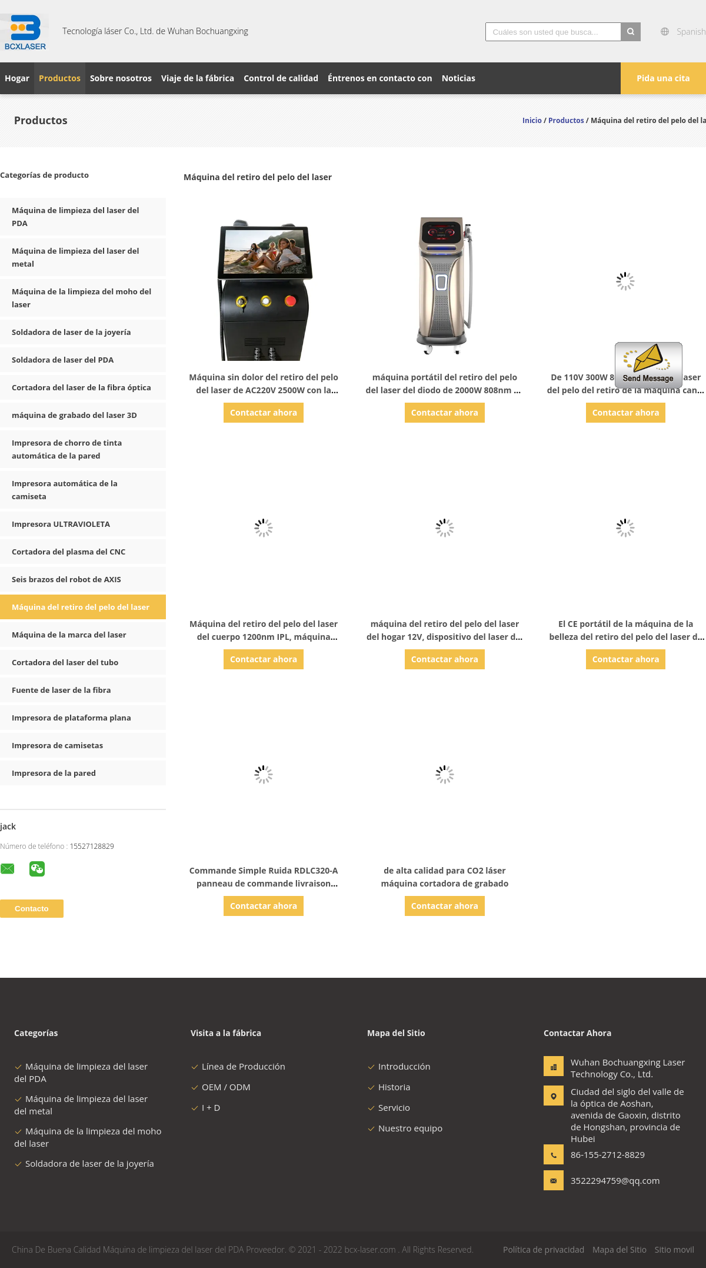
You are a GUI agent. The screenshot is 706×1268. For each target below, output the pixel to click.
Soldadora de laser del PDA (63, 359)
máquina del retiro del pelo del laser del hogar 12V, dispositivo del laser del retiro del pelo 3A (445, 636)
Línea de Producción (238, 1066)
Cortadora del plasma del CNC (68, 551)
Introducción (399, 1066)
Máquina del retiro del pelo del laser (80, 607)
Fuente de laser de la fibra (61, 690)
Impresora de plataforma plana (71, 717)
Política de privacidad (543, 1249)
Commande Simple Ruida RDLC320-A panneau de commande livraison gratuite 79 (263, 883)
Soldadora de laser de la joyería (71, 332)
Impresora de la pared (54, 773)
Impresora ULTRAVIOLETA (61, 524)
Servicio (388, 1107)
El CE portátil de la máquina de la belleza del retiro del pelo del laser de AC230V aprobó (626, 636)
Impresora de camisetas (57, 745)
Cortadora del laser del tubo (65, 662)
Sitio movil (674, 1249)
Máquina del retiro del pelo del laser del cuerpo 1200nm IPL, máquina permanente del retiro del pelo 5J (263, 636)
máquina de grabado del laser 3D (74, 415)
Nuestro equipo (404, 1128)
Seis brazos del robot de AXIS (66, 579)
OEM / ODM (221, 1087)
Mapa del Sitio (619, 1249)
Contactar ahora (263, 412)
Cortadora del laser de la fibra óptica (81, 387)
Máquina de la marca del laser (69, 634)
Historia (389, 1087)
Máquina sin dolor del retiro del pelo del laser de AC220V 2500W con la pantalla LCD (263, 390)
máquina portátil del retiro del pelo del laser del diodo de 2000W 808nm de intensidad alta (445, 390)
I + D (205, 1107)
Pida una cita (663, 78)
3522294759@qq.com (608, 1180)
